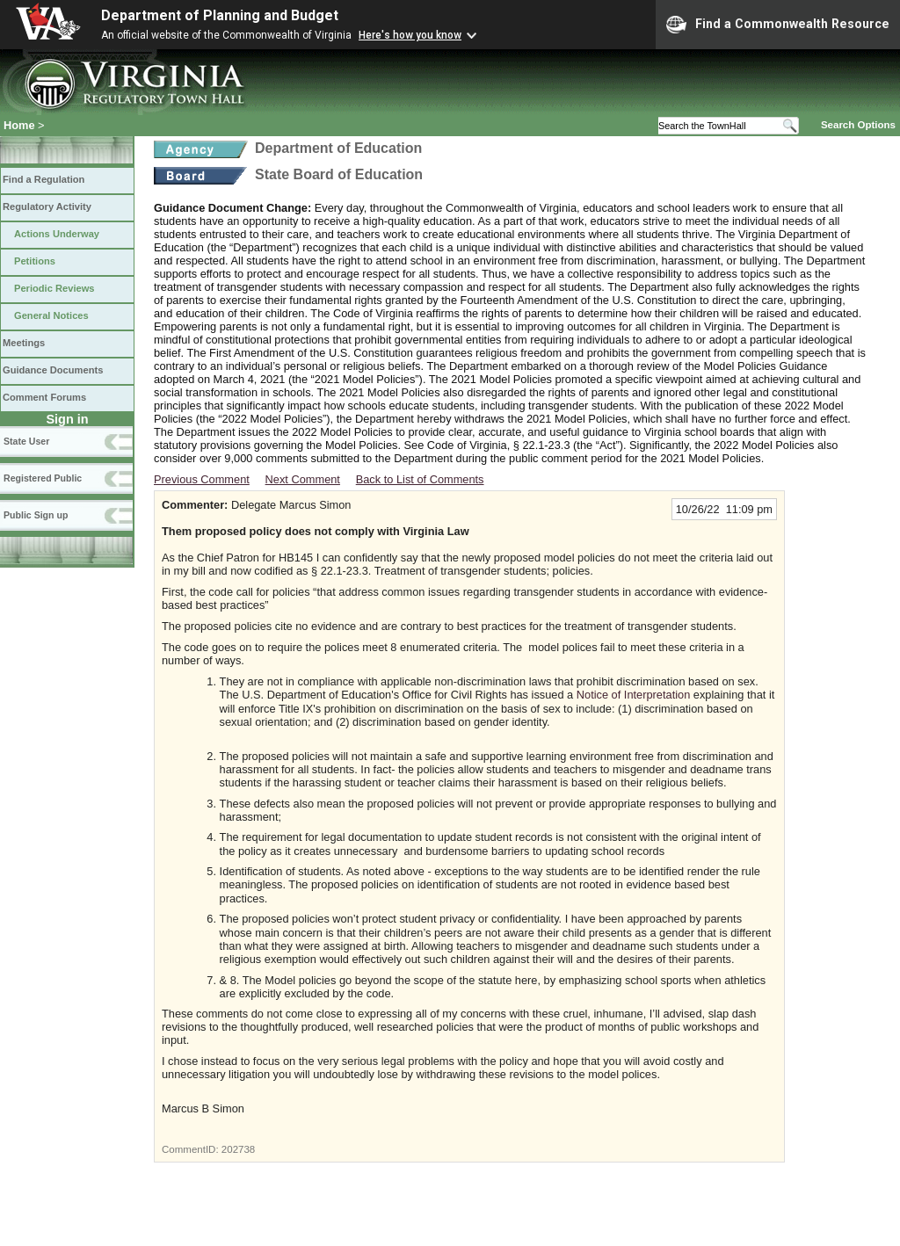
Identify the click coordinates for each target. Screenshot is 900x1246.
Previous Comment (202, 479)
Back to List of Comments (420, 479)
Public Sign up (36, 515)
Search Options (858, 125)
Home (19, 125)
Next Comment (302, 479)
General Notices (51, 315)
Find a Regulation (43, 179)
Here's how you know (410, 35)
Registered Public (43, 478)
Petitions (34, 261)
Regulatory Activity (47, 206)
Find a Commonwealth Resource (777, 24)
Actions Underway (56, 233)
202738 (238, 1149)
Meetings (24, 342)
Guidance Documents (53, 370)
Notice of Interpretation (633, 694)
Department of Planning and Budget (219, 15)
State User (26, 441)
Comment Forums (44, 397)
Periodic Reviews (54, 288)
